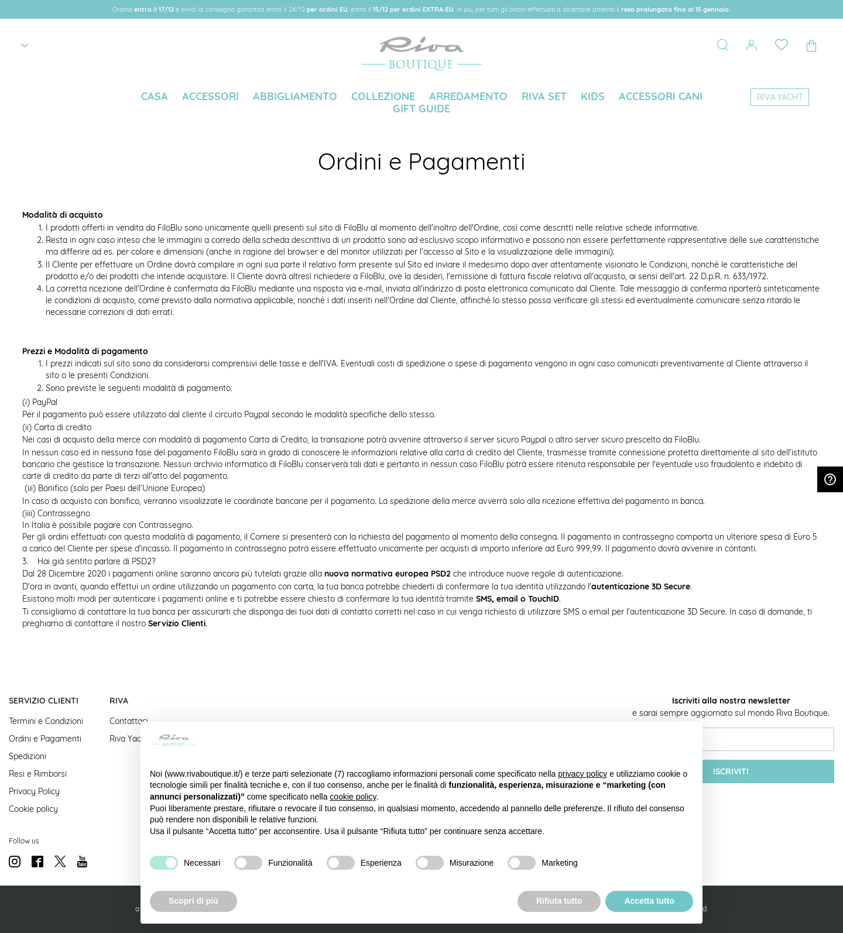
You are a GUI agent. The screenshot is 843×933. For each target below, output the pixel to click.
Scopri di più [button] (193, 900)
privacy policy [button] (582, 773)
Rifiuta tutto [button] (559, 900)
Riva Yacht (129, 738)
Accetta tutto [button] (649, 900)
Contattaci (128, 721)
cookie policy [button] (353, 796)
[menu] (421, 104)
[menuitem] (154, 96)
